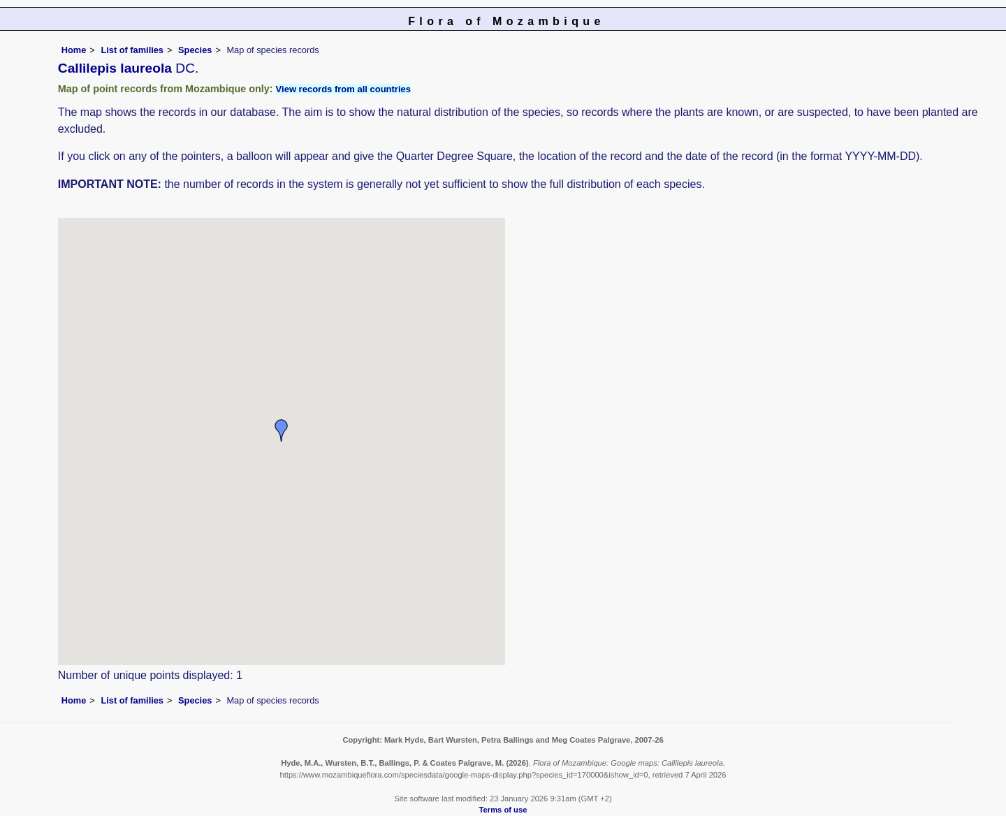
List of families (132, 50)
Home (74, 50)
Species (195, 50)
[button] (281, 430)
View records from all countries (343, 89)
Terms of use (503, 810)
